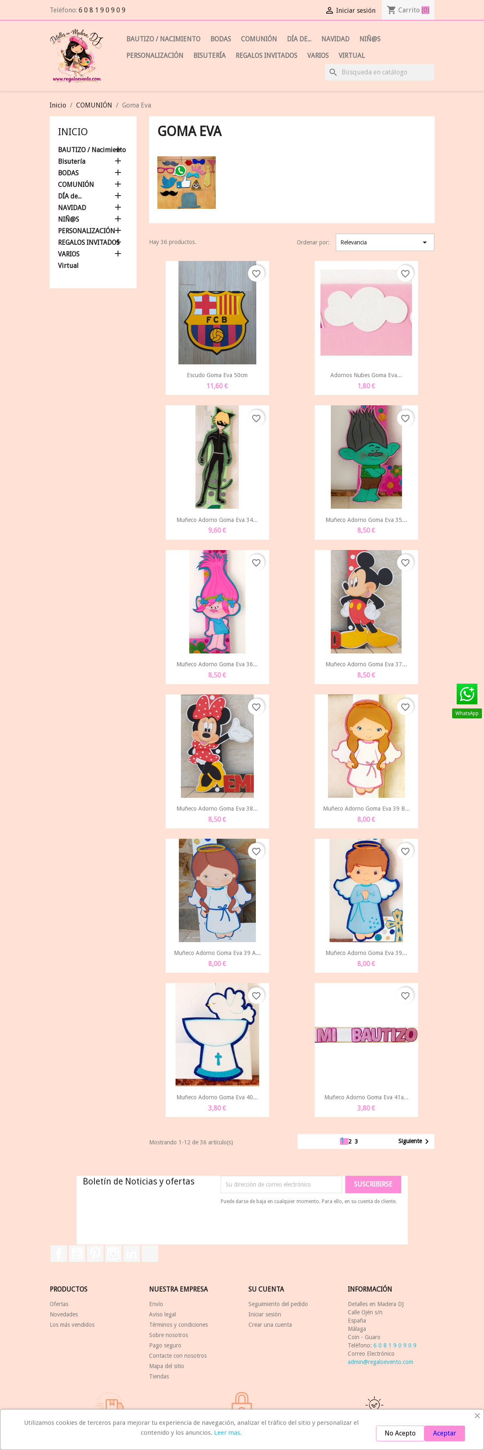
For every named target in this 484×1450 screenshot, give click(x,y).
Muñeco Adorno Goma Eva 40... (217, 1097)
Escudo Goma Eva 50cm (217, 375)
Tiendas (159, 1376)
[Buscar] (379, 72)
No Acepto (400, 1433)
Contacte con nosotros (178, 1355)
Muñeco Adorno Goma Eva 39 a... (217, 953)
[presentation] (290, 1228)
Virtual (352, 56)
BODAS (220, 39)
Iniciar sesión (264, 1314)
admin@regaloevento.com (380, 1362)
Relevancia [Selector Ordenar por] (385, 242)
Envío (156, 1304)
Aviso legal (162, 1314)
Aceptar (444, 1433)
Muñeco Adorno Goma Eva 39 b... (366, 808)
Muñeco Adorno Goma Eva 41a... (366, 1097)
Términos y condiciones (178, 1324)
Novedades (64, 1314)
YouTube (77, 1253)
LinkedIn (131, 1253)
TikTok (150, 1253)
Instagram (113, 1253)
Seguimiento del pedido (278, 1304)
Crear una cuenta (270, 1324)
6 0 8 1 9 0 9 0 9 (102, 10)
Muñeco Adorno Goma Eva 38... (217, 808)
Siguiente (415, 1141)
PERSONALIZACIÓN (154, 56)
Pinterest (95, 1253)
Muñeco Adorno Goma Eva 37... (366, 664)
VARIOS (318, 56)
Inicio (73, 132)
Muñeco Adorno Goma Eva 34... (217, 520)
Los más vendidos (72, 1324)
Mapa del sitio (166, 1366)
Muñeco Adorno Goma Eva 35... (366, 520)
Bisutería (209, 56)
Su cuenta (266, 1289)
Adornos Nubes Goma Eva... (366, 375)
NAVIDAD (335, 39)
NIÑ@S (369, 39)
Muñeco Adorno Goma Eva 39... (366, 953)
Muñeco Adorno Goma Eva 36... (217, 664)
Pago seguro (165, 1345)
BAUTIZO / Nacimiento (163, 39)
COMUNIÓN (259, 39)
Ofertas (59, 1304)
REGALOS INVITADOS (266, 56)
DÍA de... (299, 39)
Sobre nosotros (168, 1335)
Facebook (59, 1253)
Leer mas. (228, 1432)
